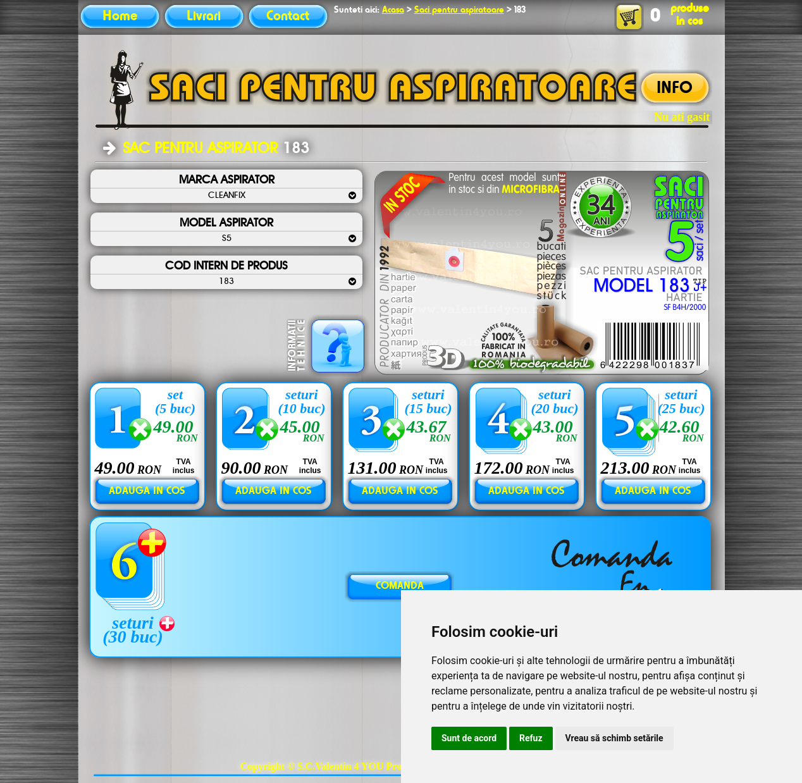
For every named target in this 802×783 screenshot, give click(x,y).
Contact (287, 16)
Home (119, 16)
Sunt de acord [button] (469, 738)
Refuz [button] (531, 738)
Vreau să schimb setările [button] (614, 738)
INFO (675, 88)
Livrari (204, 16)
